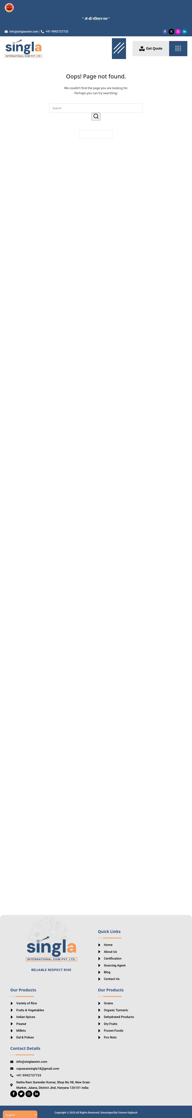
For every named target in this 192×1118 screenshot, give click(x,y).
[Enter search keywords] (96, 108)
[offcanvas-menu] (178, 48)
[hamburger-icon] (119, 48)
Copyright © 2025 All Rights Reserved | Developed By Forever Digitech (96, 1112)
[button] (96, 116)
